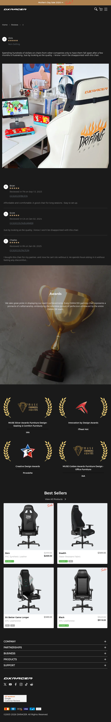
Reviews (14, 25)
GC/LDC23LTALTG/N (19, 250)
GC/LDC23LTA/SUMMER (21, 223)
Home (5, 25)
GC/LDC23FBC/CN (19, 196)
